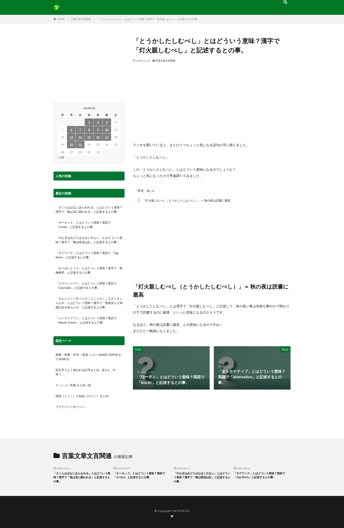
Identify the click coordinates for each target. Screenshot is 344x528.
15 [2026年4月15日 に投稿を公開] (89, 137)
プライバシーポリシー (70, 406)
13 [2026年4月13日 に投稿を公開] (71, 137)
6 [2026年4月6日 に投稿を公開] (71, 129)
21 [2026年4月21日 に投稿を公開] (80, 144)
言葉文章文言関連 (81, 19)
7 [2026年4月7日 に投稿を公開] (80, 129)
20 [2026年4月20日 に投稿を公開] (71, 144)
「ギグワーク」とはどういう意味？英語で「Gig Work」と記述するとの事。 (87, 255)
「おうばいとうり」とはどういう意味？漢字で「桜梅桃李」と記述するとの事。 (89, 270)
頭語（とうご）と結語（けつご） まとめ (82, 396)
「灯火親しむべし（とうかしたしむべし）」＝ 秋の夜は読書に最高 (183, 200)
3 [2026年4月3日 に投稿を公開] (107, 122)
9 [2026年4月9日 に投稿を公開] (98, 129)
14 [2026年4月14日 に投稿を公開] (80, 137)
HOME (61, 19)
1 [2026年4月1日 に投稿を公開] (89, 122)
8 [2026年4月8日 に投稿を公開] (89, 129)
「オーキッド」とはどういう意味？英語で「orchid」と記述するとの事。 (83, 225)
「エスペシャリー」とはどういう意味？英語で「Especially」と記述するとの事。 (86, 285)
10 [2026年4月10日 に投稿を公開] (106, 129)
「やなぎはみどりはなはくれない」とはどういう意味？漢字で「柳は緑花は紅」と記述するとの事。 (89, 240)
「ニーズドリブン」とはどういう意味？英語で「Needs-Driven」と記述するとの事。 (86, 320)
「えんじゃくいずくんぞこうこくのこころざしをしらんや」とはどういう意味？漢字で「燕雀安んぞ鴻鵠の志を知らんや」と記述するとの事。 (89, 303)
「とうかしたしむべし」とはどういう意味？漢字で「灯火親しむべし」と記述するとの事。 (148, 19)
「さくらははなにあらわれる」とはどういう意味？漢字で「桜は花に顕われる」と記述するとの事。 (89, 209)
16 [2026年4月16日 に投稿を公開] (98, 137)
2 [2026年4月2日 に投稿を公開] (98, 122)
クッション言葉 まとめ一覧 (73, 385)
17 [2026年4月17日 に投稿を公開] (106, 137)
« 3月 (61, 157)
